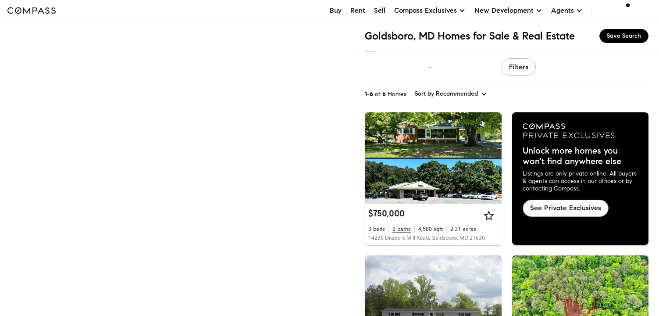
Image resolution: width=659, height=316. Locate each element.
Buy (336, 10)
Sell (379, 10)
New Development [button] (508, 10)
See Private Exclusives (565, 208)
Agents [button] (567, 10)
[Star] (489, 215)
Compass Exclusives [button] (430, 10)
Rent (357, 10)
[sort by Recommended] (451, 94)
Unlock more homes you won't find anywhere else (572, 156)
